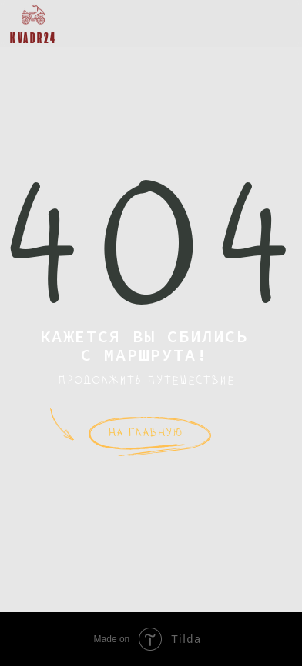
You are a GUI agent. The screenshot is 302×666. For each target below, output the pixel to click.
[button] (277, 22)
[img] (33, 14)
